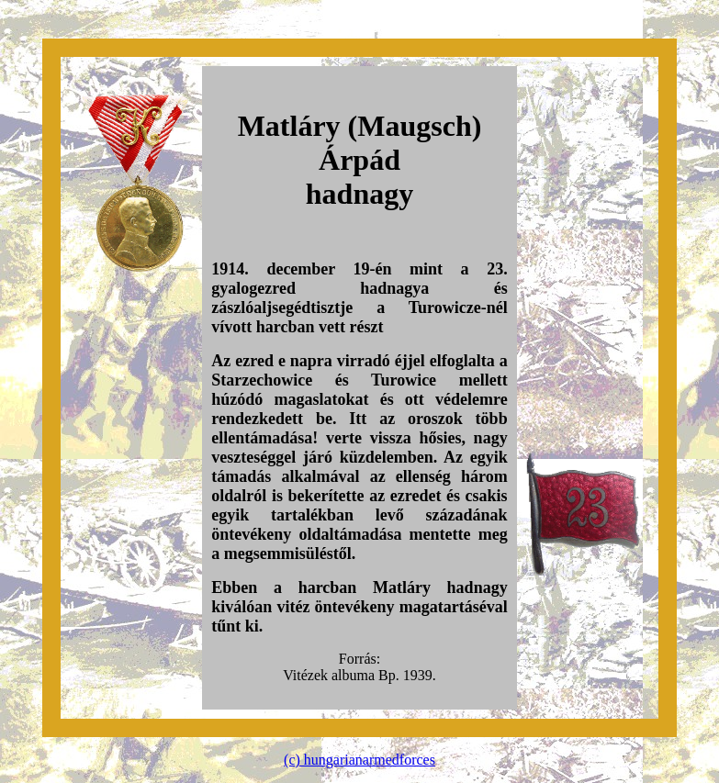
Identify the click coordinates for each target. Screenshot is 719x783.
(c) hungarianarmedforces (359, 759)
